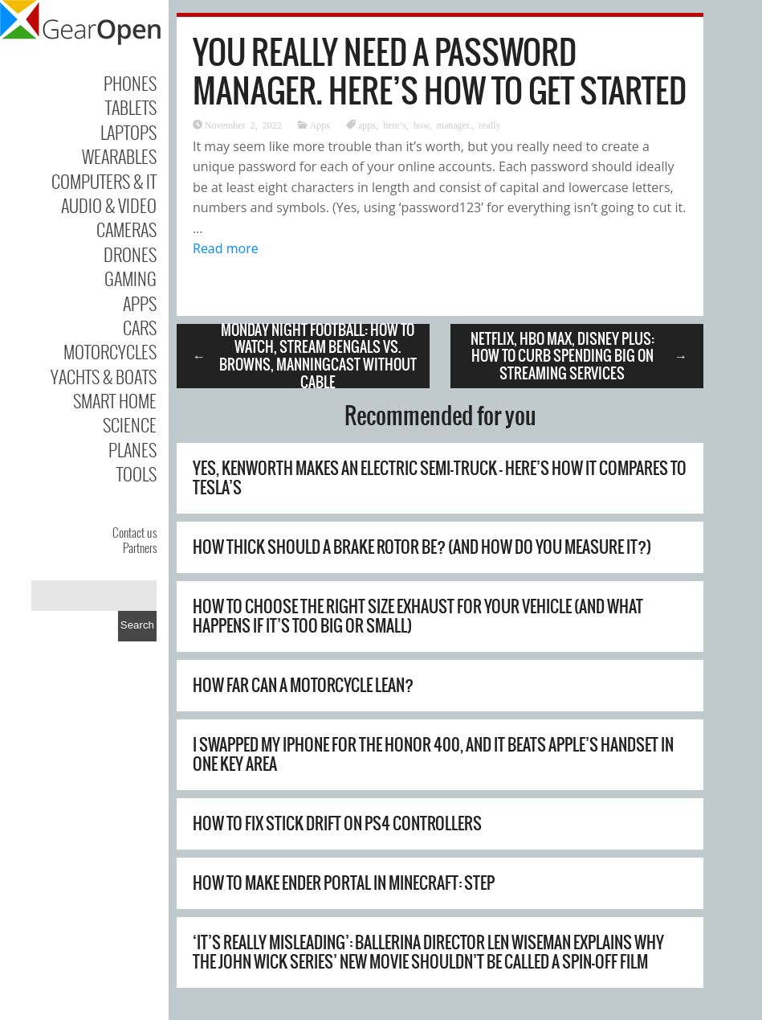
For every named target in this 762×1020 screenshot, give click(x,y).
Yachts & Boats (104, 376)
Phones (130, 83)
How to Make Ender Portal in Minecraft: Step (344, 882)
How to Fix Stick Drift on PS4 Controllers (337, 823)
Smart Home (115, 400)
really (489, 124)
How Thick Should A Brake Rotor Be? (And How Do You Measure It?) (422, 547)
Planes (132, 449)
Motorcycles (110, 351)
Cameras (126, 229)
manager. (454, 124)
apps (367, 124)
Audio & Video (109, 205)
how (422, 124)
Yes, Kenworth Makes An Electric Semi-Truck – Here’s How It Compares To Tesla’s (440, 478)
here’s (394, 124)
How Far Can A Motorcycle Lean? (303, 685)
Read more (226, 248)
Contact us (134, 532)
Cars (140, 327)
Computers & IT (104, 181)
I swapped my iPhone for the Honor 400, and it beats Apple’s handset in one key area (433, 754)
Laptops (128, 132)
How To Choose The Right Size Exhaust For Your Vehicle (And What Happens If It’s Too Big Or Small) (418, 616)
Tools (136, 473)
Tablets (131, 107)
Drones (130, 254)
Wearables (119, 156)
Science (130, 424)
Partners (140, 547)
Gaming (130, 278)
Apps (140, 303)
